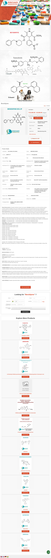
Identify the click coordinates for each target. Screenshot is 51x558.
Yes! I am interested (25, 287)
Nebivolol (25, 548)
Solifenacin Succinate (25, 470)
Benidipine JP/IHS (25, 354)
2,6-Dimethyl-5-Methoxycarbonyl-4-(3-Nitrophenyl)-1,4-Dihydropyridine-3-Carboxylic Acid (25, 374)
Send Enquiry (35, 142)
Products (33, 3)
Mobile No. (8, 301)
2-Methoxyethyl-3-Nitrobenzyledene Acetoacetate (25, 412)
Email (30, 298)
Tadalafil (25, 490)
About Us (27, 3)
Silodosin (25, 451)
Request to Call (35, 138)
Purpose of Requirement (8, 304)
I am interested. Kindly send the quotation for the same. (28, 308)
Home (22, 3)
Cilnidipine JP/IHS (25, 335)
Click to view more (32, 134)
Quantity (29, 301)
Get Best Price (38, 118)
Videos (42, 3)
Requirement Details (8, 308)
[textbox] (42, 115)
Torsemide (25, 509)
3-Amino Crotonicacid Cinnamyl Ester (25, 432)
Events (38, 3)
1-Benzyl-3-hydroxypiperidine (25, 393)
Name (9, 298)
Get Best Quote (25, 338)
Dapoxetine (25, 528)
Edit (31, 118)
